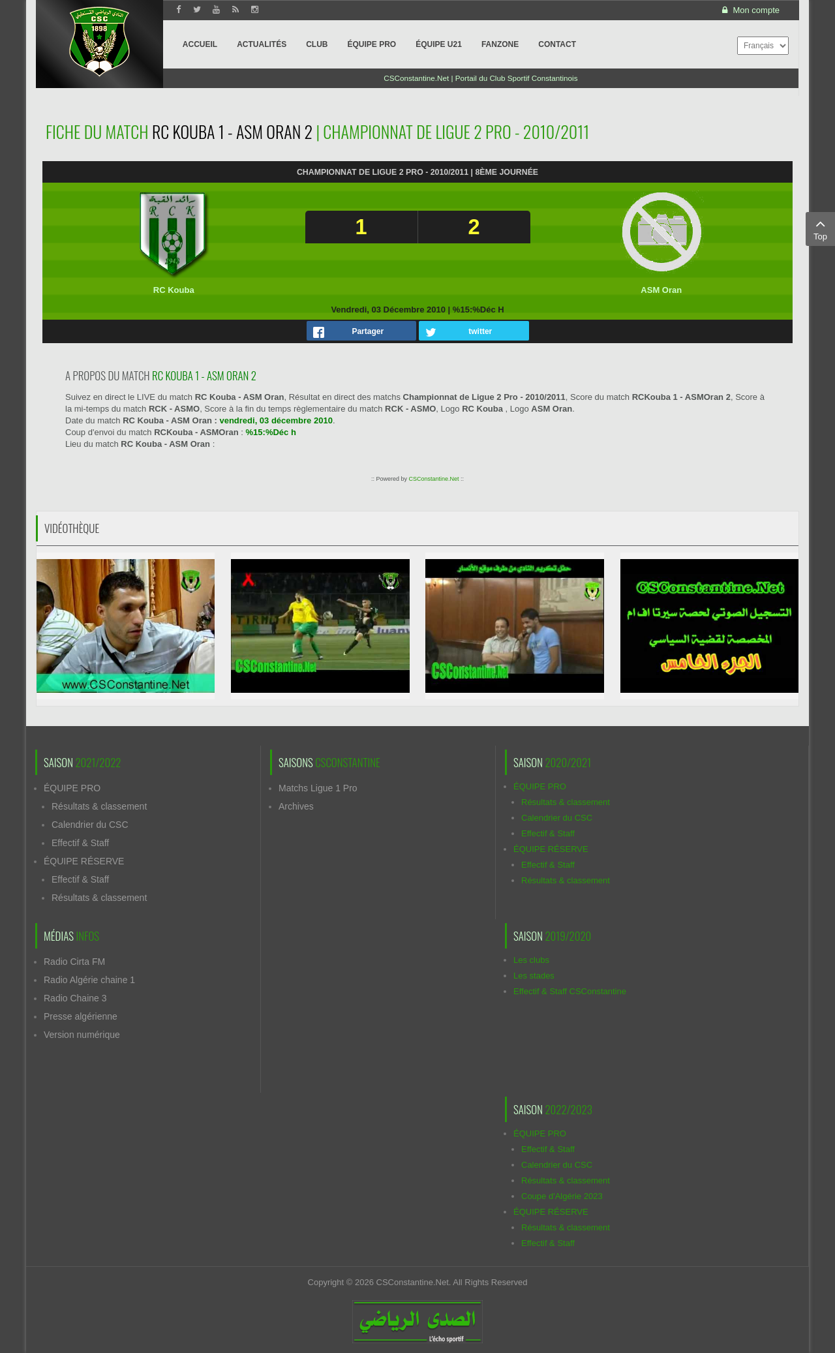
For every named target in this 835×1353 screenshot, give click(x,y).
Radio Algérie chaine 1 (89, 980)
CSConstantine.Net (433, 479)
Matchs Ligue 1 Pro (318, 788)
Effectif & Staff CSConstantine (569, 991)
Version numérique (82, 1034)
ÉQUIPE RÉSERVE (84, 861)
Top (820, 228)
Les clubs (531, 960)
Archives (296, 806)
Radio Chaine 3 (75, 998)
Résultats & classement (99, 806)
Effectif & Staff (80, 843)
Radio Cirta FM (74, 961)
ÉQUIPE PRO (72, 788)
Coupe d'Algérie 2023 (562, 1196)
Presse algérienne (80, 1016)
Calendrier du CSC (90, 824)
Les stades (533, 976)
